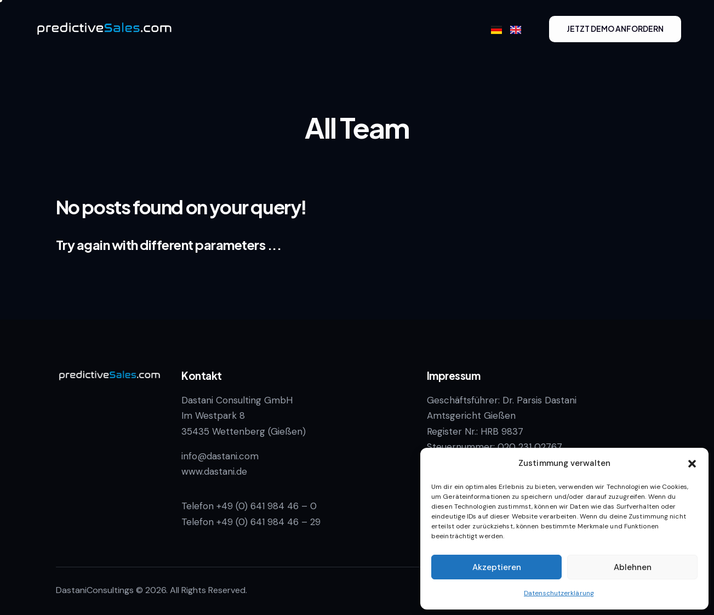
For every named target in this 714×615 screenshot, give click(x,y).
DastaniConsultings (95, 590)
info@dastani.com (220, 456)
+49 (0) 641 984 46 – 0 (266, 506)
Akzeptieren (496, 567)
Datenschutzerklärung (559, 593)
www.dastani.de (214, 471)
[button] (692, 463)
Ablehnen (633, 567)
